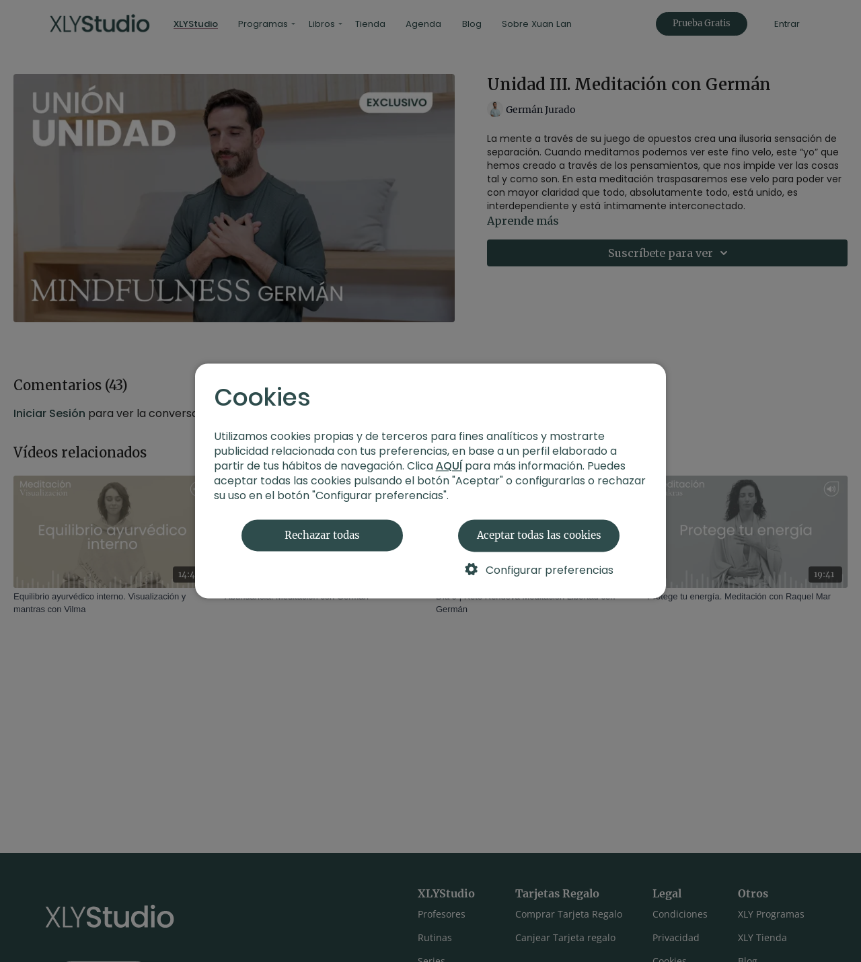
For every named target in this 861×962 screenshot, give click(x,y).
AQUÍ (449, 466)
